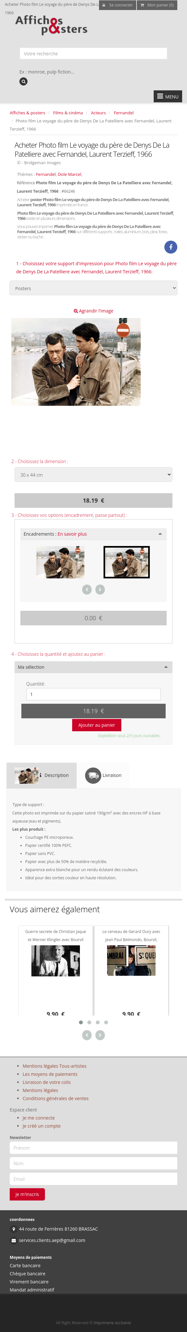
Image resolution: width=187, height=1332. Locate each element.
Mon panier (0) (157, 5)
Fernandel (124, 113)
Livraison (103, 776)
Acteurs (98, 113)
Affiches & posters (27, 113)
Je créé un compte (41, 1126)
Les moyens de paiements (50, 1074)
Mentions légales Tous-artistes (54, 1066)
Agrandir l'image (94, 311)
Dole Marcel (69, 174)
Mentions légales (40, 1090)
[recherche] (23, 81)
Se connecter (118, 5)
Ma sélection (31, 667)
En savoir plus (72, 534)
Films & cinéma (68, 113)
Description (42, 776)
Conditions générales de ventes (56, 1098)
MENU (168, 96)
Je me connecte (39, 1118)
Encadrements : (55, 534)
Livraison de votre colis (47, 1082)
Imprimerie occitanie (112, 1323)
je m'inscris (27, 1194)
